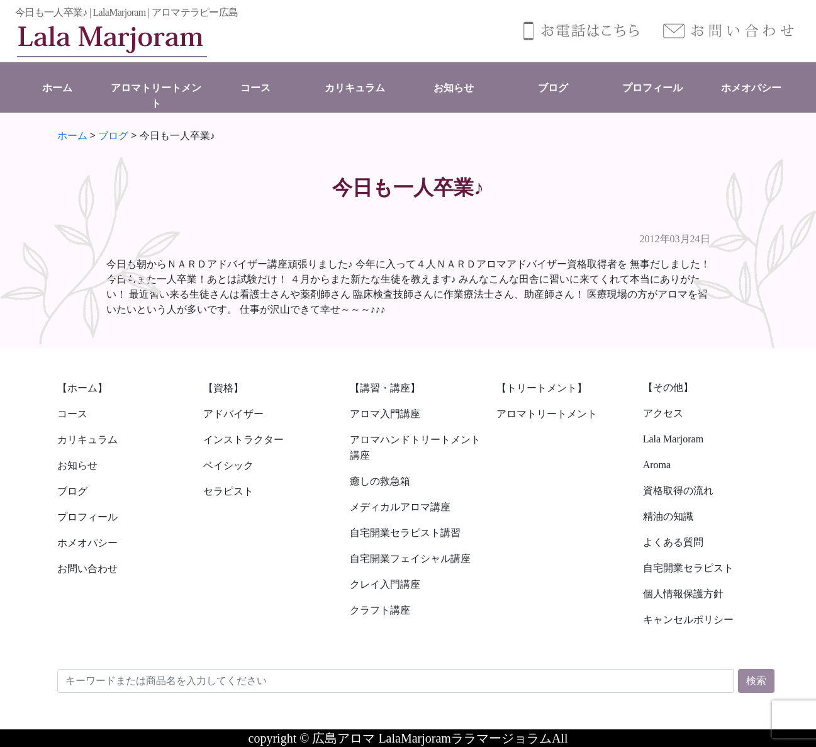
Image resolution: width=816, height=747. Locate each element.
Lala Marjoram (673, 439)
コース (255, 87)
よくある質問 (673, 542)
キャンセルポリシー (688, 619)
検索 (756, 680)
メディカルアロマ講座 (400, 507)
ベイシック (228, 465)
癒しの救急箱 (380, 481)
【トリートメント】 (541, 388)
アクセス (663, 413)
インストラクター (243, 439)
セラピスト (228, 491)
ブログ (553, 87)
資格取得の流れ (678, 490)
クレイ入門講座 (385, 584)
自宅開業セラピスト (688, 568)
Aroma (657, 464)
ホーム (57, 87)
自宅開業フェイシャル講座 (410, 558)
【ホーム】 (82, 388)
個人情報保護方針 (683, 593)
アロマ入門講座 (385, 413)
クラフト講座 (380, 610)
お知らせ (453, 87)
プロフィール (652, 87)
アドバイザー (233, 413)
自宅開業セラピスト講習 (405, 532)
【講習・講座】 (385, 388)
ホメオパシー (751, 87)
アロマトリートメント (546, 413)
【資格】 (223, 388)
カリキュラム (355, 87)
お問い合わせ (87, 568)
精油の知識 (668, 516)
